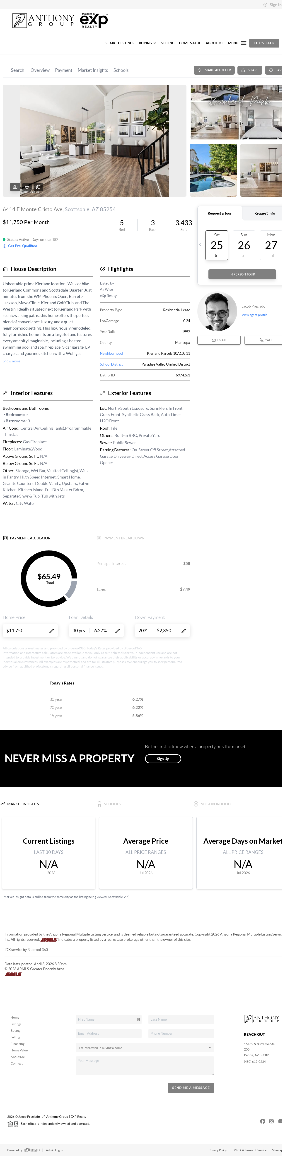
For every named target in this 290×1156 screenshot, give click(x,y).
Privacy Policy (218, 1150)
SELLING (167, 43)
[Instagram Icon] (269, 1120)
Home (15, 1017)
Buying (15, 1030)
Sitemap (277, 1150)
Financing (17, 1044)
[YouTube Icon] (278, 1120)
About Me (18, 1057)
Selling (15, 1037)
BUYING (147, 43)
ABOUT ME (215, 43)
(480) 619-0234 (255, 1061)
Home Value (19, 1050)
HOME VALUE (190, 43)
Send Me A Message (191, 1087)
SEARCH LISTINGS (120, 43)
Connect (17, 1063)
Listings (16, 1024)
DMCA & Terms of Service (249, 1150)
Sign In (272, 4)
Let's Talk (264, 43)
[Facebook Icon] (260, 1120)
